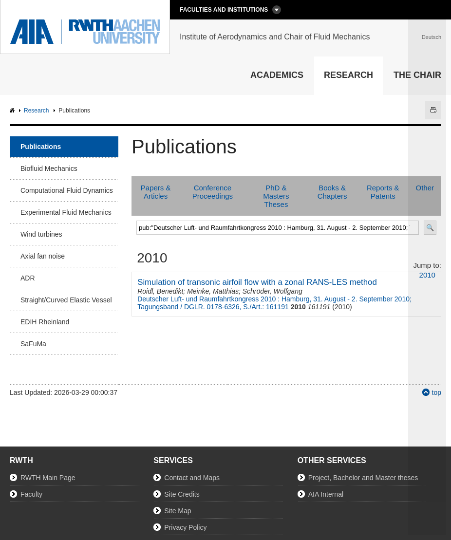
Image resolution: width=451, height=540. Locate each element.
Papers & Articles (156, 192)
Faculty (31, 494)
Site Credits (181, 494)
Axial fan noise (42, 256)
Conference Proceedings (212, 192)
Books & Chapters (332, 192)
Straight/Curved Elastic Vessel (66, 300)
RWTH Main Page (47, 478)
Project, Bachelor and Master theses (363, 478)
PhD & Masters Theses (276, 196)
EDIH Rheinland (44, 322)
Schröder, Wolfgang (272, 291)
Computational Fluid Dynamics (66, 190)
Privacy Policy (185, 527)
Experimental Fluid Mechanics (66, 212)
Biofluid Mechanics (48, 168)
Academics (276, 75)
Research (348, 75)
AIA (13, 110)
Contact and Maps (192, 478)
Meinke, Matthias (213, 291)
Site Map (177, 511)
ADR (27, 278)
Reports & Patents (383, 192)
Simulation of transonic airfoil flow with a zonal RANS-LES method (257, 282)
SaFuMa (33, 344)
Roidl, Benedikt (160, 291)
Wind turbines (41, 234)
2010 (427, 275)
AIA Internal (325, 494)
